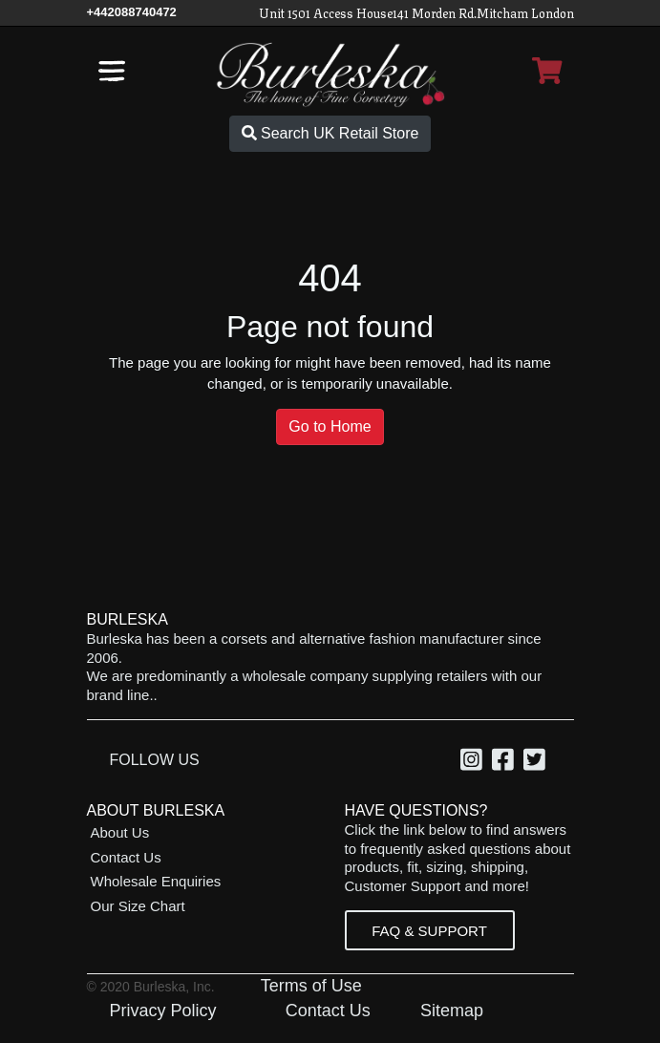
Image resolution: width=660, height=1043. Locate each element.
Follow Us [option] (155, 760)
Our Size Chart (138, 906)
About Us (120, 832)
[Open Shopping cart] (547, 70)
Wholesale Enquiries (156, 881)
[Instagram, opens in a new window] (474, 762)
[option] (474, 762)
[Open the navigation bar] (112, 70)
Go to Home (329, 426)
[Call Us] (132, 12)
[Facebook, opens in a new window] (506, 762)
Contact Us (126, 857)
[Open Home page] (330, 73)
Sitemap (451, 1010)
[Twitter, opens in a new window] (537, 762)
